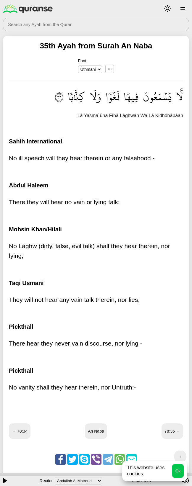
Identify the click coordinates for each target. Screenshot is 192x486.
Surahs (183, 8)
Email (131, 459)
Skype (84, 459)
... (109, 69)
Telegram (108, 459)
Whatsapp (119, 459)
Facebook (60, 459)
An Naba (96, 431)
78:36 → (172, 431)
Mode (167, 8)
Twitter (72, 459)
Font (82, 60)
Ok (178, 471)
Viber (96, 459)
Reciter (46, 480)
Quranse (28, 8)
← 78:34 (20, 431)
